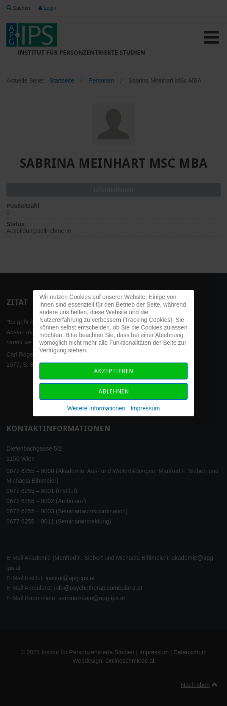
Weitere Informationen (96, 408)
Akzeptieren (113, 371)
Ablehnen (114, 391)
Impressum (145, 408)
